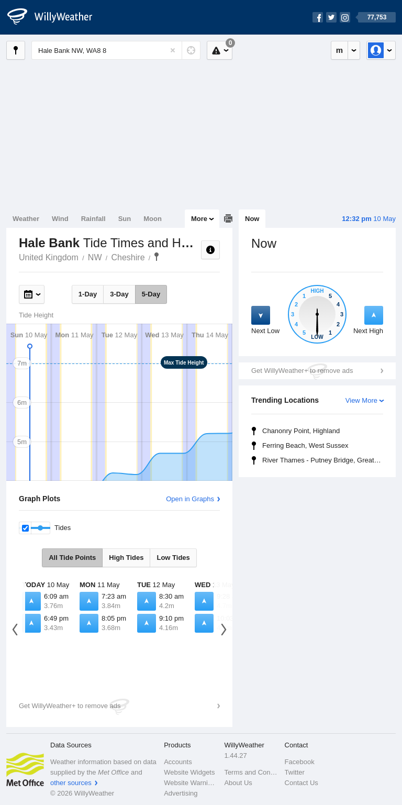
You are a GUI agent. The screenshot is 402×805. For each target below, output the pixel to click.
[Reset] (173, 50)
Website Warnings (191, 783)
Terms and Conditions (251, 772)
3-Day (119, 294)
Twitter (295, 772)
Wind (60, 219)
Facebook (300, 762)
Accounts (178, 762)
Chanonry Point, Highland (301, 431)
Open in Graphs (190, 499)
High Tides (126, 557)
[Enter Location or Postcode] (115, 50)
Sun (124, 219)
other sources (71, 783)
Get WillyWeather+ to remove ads (302, 370)
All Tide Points (72, 557)
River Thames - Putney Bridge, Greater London (324, 460)
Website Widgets (189, 772)
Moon (152, 219)
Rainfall (93, 219)
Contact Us (301, 783)
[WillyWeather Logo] (55, 17)
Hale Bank (156, 256)
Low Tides (173, 557)
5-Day (151, 294)
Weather (26, 219)
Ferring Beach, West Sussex (305, 445)
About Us (238, 783)
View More (361, 400)
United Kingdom (49, 257)
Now (252, 219)
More (199, 219)
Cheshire (128, 257)
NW (95, 257)
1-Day (88, 294)
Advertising (180, 793)
